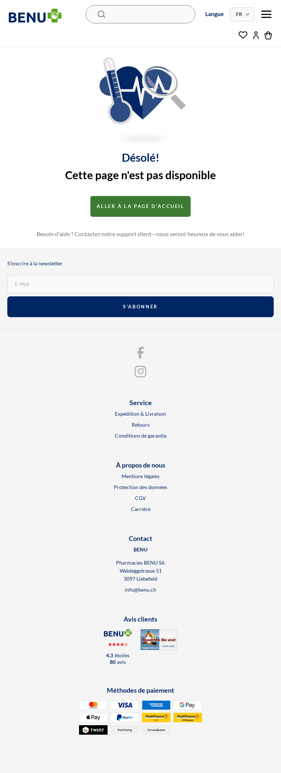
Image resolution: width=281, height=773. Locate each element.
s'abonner (140, 306)
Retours (141, 425)
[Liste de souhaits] (243, 35)
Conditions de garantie (140, 435)
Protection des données (140, 487)
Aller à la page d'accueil (140, 206)
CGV (140, 498)
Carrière (140, 509)
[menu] (266, 14)
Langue (214, 13)
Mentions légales (140, 476)
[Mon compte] (256, 35)
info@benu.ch (140, 590)
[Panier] (268, 35)
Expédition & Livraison (140, 414)
